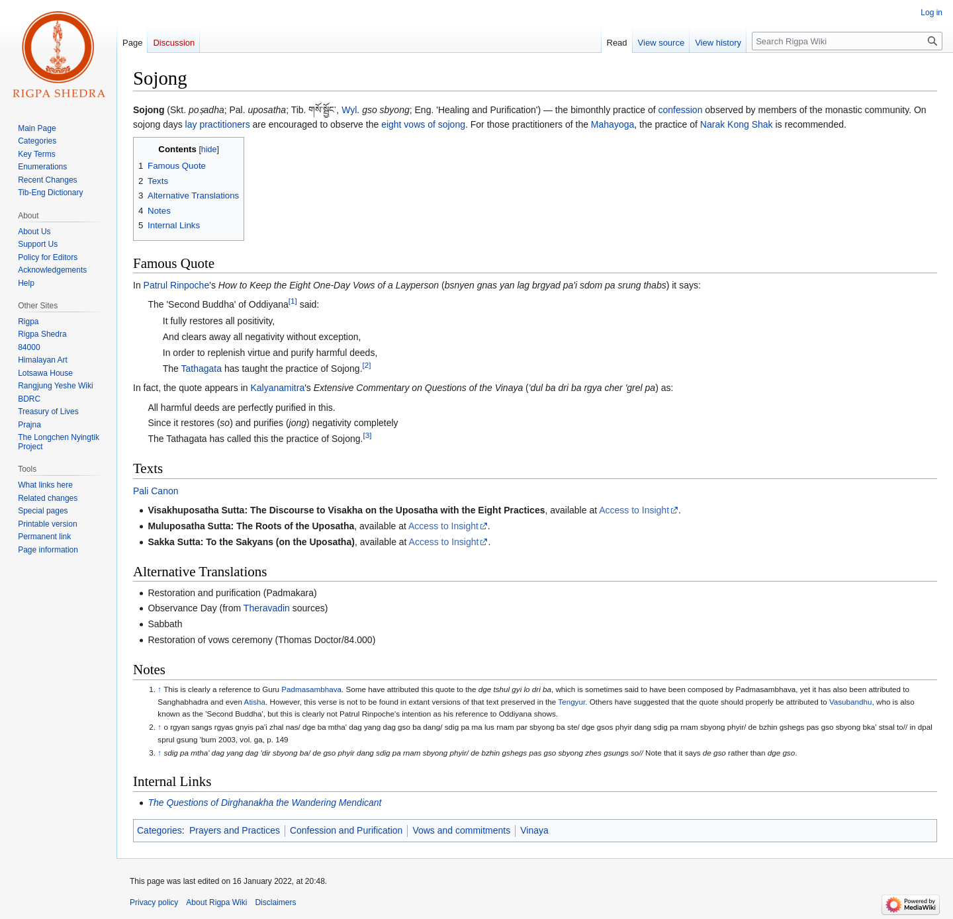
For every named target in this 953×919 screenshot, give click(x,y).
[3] (367, 435)
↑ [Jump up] (159, 689)
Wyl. (350, 110)
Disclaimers (275, 902)
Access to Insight (634, 510)
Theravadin (267, 608)
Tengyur (571, 701)
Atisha (254, 701)
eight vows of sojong (423, 124)
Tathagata (201, 368)
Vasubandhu (850, 701)
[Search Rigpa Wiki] (847, 41)
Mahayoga (612, 124)
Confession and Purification (346, 830)
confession (680, 110)
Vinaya (534, 830)
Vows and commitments (461, 830)
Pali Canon (156, 491)
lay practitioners (217, 124)
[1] (293, 301)
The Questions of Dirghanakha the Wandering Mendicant (264, 802)
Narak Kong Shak (736, 124)
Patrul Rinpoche (177, 285)
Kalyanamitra (277, 387)
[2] (367, 365)
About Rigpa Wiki (216, 902)
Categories (159, 830)
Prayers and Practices (234, 830)
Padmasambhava (311, 689)
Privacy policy (154, 902)
